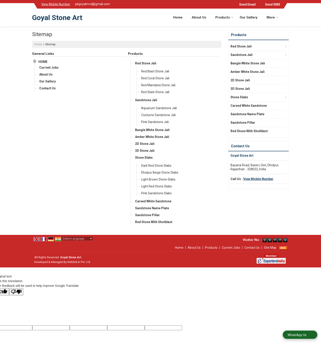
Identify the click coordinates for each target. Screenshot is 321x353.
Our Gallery (248, 17)
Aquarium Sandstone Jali (159, 108)
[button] (55, 4)
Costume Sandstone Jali (158, 115)
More (272, 17)
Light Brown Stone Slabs (158, 179)
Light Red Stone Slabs (156, 186)
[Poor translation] (16, 292)
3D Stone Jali (144, 150)
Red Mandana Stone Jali (158, 85)
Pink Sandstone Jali (155, 122)
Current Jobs (49, 67)
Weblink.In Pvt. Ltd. (79, 262)
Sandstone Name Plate (152, 208)
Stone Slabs (144, 157)
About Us (199, 17)
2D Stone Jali (144, 144)
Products (224, 17)
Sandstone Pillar (147, 215)
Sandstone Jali (146, 100)
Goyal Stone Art (57, 17)
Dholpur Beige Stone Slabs (159, 172)
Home (178, 17)
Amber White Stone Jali (152, 137)
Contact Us (47, 88)
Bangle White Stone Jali (152, 130)
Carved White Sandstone (153, 201)
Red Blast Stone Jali (155, 71)
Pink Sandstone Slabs (156, 193)
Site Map (270, 247)
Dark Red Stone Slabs (156, 165)
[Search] (286, 16)
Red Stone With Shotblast (153, 222)
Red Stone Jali (145, 63)
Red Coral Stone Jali (155, 78)
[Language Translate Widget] (77, 238)
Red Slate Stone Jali (155, 92)
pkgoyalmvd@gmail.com (92, 4)
